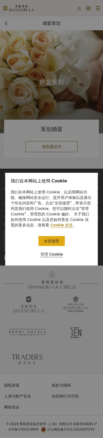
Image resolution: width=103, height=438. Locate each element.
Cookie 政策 (61, 225)
